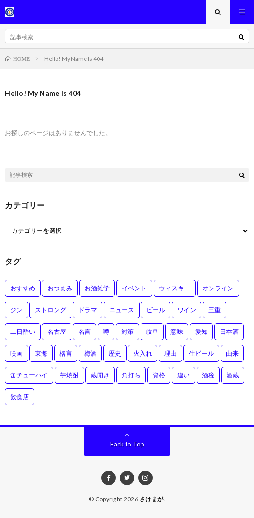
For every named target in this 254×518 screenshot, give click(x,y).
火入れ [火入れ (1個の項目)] (142, 353)
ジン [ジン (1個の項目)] (16, 310)
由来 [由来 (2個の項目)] (232, 353)
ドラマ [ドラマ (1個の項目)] (87, 310)
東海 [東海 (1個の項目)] (41, 353)
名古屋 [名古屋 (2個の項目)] (56, 331)
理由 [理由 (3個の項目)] (170, 353)
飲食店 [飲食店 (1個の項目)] (19, 397)
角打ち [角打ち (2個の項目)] (131, 375)
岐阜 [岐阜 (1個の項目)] (152, 331)
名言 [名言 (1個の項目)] (84, 331)
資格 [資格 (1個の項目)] (159, 375)
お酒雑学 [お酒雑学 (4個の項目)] (97, 288)
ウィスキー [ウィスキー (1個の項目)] (174, 288)
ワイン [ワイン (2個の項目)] (186, 310)
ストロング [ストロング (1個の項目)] (50, 310)
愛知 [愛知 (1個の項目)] (201, 331)
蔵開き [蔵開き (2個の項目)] (100, 375)
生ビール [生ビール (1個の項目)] (201, 353)
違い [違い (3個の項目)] (183, 375)
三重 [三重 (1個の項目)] (214, 310)
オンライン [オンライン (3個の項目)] (218, 288)
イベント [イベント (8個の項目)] (134, 288)
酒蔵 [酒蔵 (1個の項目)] (232, 375)
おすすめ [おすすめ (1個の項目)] (22, 288)
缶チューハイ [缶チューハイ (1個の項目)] (29, 375)
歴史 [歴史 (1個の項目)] (115, 353)
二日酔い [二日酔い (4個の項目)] (22, 331)
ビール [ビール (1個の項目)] (155, 310)
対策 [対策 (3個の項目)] (127, 331)
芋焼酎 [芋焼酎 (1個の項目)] (69, 375)
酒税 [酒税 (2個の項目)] (208, 375)
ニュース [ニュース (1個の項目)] (121, 310)
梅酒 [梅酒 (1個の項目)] (90, 353)
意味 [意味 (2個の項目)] (176, 331)
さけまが (152, 499)
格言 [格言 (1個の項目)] (65, 353)
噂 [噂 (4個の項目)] (106, 331)
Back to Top (127, 444)
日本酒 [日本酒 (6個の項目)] (229, 331)
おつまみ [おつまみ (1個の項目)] (59, 288)
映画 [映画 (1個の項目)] (16, 353)
